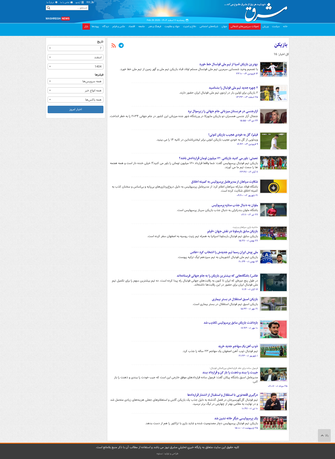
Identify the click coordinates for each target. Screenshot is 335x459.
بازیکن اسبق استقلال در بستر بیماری (235, 299)
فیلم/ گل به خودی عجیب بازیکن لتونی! (233, 135)
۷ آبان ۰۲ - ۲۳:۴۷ (249, 172)
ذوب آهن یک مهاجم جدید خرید (238, 346)
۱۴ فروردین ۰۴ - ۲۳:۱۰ (247, 74)
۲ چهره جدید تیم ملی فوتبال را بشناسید (233, 88)
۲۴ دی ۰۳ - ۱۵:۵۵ (249, 121)
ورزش (265, 26)
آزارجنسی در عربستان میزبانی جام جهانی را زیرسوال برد (223, 111)
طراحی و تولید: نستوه (167, 454)
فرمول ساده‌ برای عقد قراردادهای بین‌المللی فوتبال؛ (234, 368)
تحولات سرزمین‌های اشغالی (245, 26)
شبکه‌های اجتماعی (209, 26)
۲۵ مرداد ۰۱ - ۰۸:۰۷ (277, 386)
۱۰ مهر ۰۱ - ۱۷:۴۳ (249, 328)
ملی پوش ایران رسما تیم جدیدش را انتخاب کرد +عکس (224, 252)
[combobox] (75, 48)
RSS (90, 2)
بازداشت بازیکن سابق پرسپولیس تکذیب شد (231, 323)
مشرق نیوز (257, 10)
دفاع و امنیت (189, 26)
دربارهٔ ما (52, 2)
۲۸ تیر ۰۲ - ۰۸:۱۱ (249, 215)
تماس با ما (66, 2)
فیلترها (99, 75)
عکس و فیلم (118, 26)
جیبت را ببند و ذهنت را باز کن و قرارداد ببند (230, 372)
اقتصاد (131, 26)
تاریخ (100, 42)
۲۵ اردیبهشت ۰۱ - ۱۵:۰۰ (246, 428)
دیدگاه (105, 26)
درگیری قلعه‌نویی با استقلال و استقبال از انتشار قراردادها (222, 395)
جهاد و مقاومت (172, 26)
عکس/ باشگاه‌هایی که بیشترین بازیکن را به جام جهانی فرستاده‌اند (217, 276)
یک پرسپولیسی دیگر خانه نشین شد (236, 418)
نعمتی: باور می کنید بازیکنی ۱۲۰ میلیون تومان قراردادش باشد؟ (218, 158)
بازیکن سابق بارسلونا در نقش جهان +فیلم (232, 231)
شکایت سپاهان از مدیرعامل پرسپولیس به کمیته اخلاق (224, 182)
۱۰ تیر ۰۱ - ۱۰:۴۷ (250, 409)
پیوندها (95, 26)
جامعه (141, 26)
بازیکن (280, 45)
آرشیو (80, 2)
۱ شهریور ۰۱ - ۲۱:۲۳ (248, 356)
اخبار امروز (75, 109)
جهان (224, 26)
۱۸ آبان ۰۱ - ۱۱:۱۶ (250, 289)
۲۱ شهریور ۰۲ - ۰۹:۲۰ (247, 195)
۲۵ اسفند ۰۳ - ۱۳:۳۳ (247, 97)
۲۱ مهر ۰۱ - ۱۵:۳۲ (249, 309)
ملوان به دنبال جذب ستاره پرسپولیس (235, 205)
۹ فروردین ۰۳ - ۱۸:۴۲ (247, 144)
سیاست (276, 26)
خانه (285, 26)
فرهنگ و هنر (154, 26)
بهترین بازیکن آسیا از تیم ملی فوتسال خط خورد (228, 64)
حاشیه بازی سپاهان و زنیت (245, 227)
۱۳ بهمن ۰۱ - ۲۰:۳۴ (248, 262)
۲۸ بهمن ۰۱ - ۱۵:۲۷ (248, 241)
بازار (86, 26)
